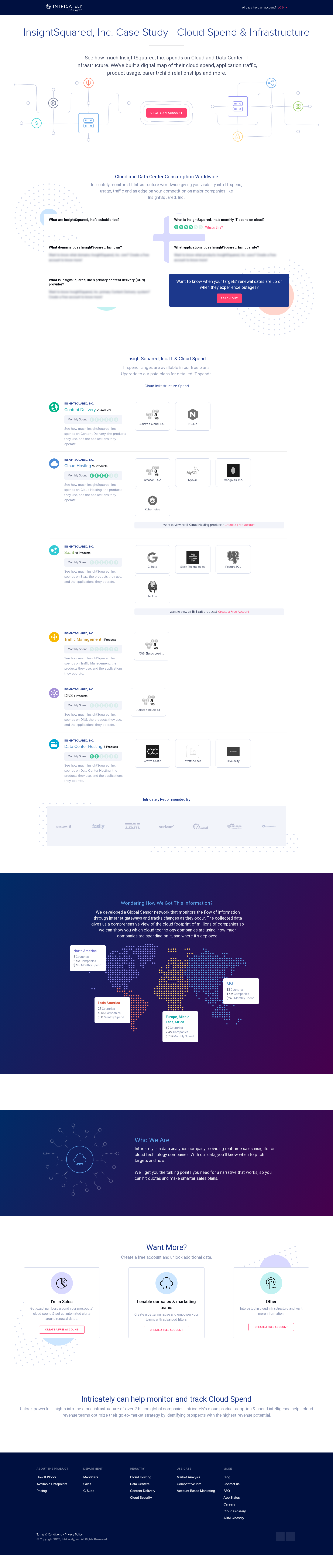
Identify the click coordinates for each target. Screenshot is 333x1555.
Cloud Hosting (78, 466)
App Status (231, 1497)
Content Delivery (80, 410)
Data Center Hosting (84, 746)
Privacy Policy (74, 1534)
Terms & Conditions (50, 1534)
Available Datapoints (52, 1484)
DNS (69, 696)
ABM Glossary (233, 1518)
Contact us (231, 1484)
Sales (87, 1484)
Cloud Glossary (234, 1511)
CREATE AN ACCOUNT (166, 112)
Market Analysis (188, 1477)
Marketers (90, 1477)
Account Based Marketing (196, 1491)
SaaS (69, 553)
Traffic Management (83, 639)
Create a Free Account (239, 525)
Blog (226, 1477)
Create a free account (61, 1329)
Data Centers (139, 1484)
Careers (229, 1504)
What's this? (214, 227)
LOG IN (283, 7)
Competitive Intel (189, 1484)
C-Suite (88, 1491)
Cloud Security (141, 1497)
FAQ (226, 1491)
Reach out (229, 298)
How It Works (46, 1477)
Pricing (42, 1491)
